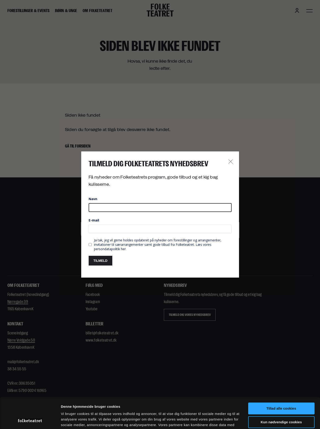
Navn (93, 199)
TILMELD (101, 261)
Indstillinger (71, 420)
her (123, 249)
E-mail (94, 220)
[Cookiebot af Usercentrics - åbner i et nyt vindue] (30, 419)
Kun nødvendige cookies (281, 393)
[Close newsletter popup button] (230, 162)
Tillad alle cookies (281, 379)
